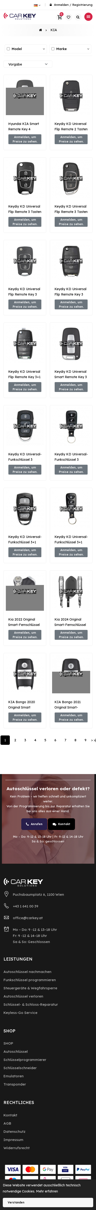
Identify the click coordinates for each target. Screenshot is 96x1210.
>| (95, 740)
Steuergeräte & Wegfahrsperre (30, 988)
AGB (7, 1123)
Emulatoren (14, 1076)
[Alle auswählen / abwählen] (8, 48)
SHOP (8, 1043)
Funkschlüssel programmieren (30, 980)
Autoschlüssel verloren (23, 996)
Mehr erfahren (47, 1191)
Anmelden (61, 5)
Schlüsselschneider (20, 1068)
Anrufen (34, 824)
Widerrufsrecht (17, 1148)
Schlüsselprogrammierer (25, 1059)
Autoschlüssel (16, 1051)
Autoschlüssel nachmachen (27, 971)
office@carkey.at (28, 918)
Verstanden (16, 1202)
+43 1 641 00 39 (25, 906)
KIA (53, 30)
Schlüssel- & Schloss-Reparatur (31, 1004)
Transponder (15, 1084)
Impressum (13, 1139)
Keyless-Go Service (20, 1012)
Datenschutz (14, 1131)
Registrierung (82, 5)
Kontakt (61, 824)
